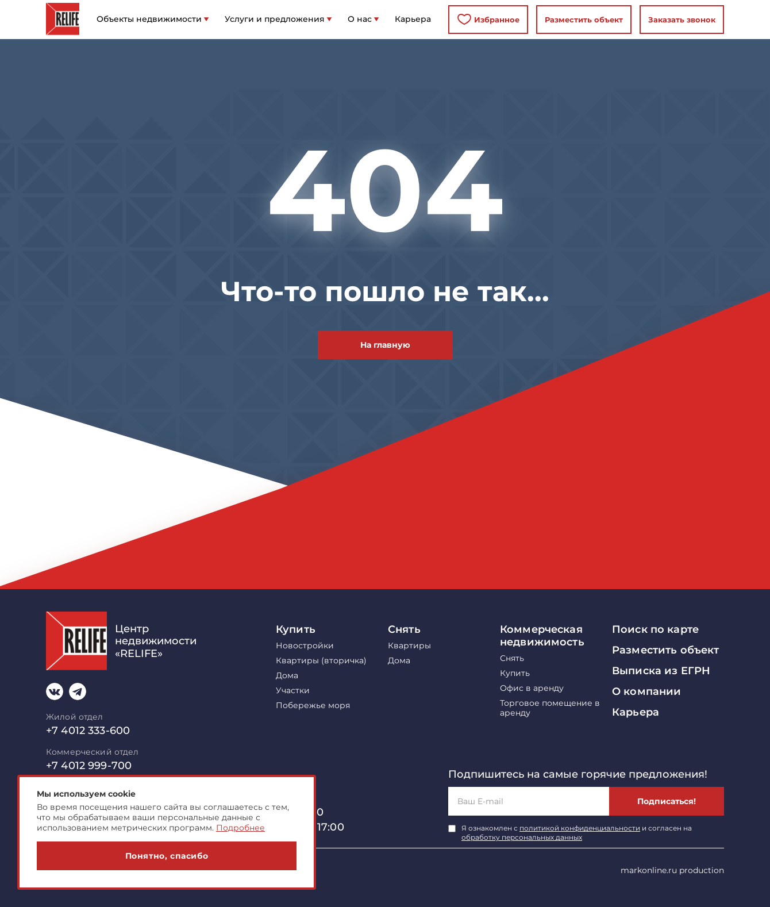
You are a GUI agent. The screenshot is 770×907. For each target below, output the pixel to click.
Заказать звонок (681, 19)
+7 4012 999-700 (89, 765)
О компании (646, 691)
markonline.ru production (672, 870)
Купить (295, 629)
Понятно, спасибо (167, 856)
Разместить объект (584, 19)
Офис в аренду (532, 688)
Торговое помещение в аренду (550, 708)
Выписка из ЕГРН (661, 670)
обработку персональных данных (521, 837)
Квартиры (409, 646)
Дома (287, 676)
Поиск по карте (655, 629)
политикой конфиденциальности (579, 828)
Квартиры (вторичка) (321, 661)
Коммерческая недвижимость (542, 635)
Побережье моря (313, 705)
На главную (385, 345)
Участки (293, 690)
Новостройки (305, 646)
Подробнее (240, 828)
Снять (404, 629)
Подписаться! (666, 801)
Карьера (635, 712)
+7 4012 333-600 (88, 730)
